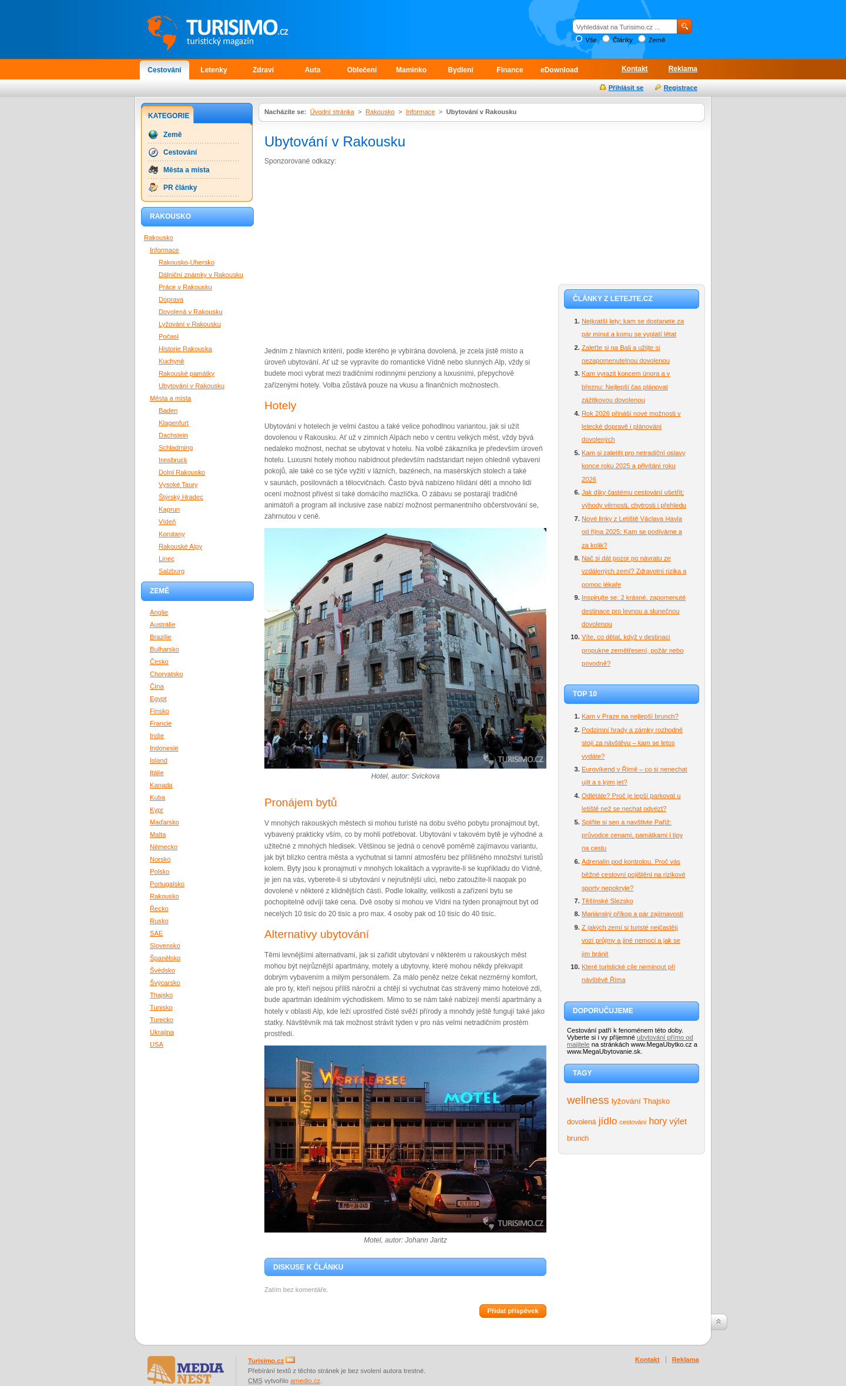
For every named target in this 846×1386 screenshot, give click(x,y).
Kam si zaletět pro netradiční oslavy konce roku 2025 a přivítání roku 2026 (634, 466)
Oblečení (362, 70)
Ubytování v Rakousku (191, 385)
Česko (159, 661)
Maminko (411, 70)
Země (657, 40)
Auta (313, 70)
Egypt (158, 698)
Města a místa (186, 170)
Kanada (161, 785)
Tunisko (161, 1007)
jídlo (608, 1121)
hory (658, 1121)
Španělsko (165, 957)
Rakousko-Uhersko (186, 262)
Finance (509, 70)
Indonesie (164, 748)
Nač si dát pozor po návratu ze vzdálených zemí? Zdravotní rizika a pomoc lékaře (634, 571)
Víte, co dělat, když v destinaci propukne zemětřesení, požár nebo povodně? (633, 650)
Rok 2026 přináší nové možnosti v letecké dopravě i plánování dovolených (631, 426)
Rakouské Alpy (180, 546)
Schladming (176, 447)
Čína (157, 686)
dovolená (581, 1122)
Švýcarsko (165, 982)
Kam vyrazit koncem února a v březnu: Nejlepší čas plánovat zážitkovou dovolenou (626, 386)
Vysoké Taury (178, 484)
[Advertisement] (363, 255)
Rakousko (380, 111)
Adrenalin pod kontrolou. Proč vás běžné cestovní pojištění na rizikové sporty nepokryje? (634, 874)
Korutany (172, 533)
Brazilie (161, 636)
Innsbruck (173, 459)
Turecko (161, 1019)
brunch (578, 1138)
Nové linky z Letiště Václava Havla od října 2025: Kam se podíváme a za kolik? (632, 532)
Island (158, 760)
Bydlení (460, 70)
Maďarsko (164, 822)
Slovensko (165, 945)
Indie (157, 735)
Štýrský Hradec (181, 496)
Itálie (157, 772)
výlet (678, 1121)
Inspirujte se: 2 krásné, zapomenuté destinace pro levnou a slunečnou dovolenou (634, 610)
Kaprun (169, 509)
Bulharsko (164, 649)
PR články (180, 187)
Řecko (159, 908)
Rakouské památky (186, 373)
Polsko (160, 871)
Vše (590, 40)
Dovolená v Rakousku (191, 311)
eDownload (559, 70)
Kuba (157, 797)
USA (156, 1044)
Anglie (159, 612)
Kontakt (635, 69)
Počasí (169, 336)
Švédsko (162, 970)
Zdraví (263, 70)
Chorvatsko (166, 673)
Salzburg (171, 571)
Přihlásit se (626, 87)
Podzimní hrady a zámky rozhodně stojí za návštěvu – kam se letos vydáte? (632, 743)
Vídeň (167, 521)
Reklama (683, 69)
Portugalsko (167, 883)
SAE (156, 933)
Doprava (171, 299)
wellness (588, 1100)
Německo (163, 846)
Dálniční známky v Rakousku (201, 274)
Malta (158, 834)
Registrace (680, 87)
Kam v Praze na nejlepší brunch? (630, 716)
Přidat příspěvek (512, 1310)
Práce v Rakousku (185, 286)
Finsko (159, 710)
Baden (168, 410)
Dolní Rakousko (182, 472)
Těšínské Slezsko (607, 900)
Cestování (164, 70)
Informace (420, 111)
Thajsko (656, 1101)
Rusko (159, 920)
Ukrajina (162, 1032)
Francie (161, 723)
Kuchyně (171, 361)
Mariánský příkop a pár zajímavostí (632, 913)
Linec (166, 558)
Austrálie (163, 624)
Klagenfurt (174, 422)
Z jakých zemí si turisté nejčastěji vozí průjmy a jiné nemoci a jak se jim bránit (631, 940)
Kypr (156, 809)
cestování (632, 1122)
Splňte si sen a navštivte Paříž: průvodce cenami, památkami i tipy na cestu (632, 835)
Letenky (213, 70)
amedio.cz (305, 1380)
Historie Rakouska (185, 348)
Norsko (160, 859)
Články (623, 40)
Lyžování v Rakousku (190, 324)
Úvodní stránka (332, 111)
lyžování (626, 1101)
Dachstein (173, 435)
